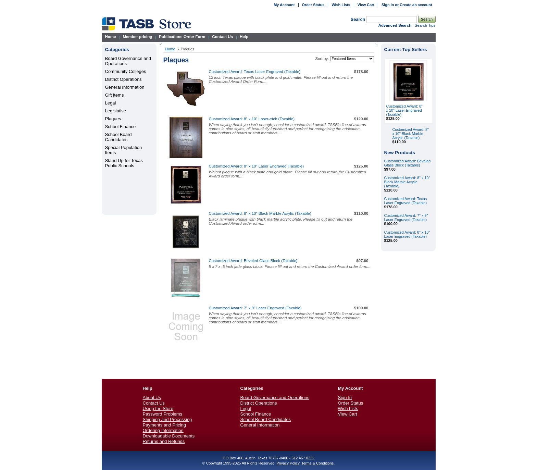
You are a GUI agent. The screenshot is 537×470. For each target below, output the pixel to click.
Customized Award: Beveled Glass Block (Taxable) (253, 261)
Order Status (313, 5)
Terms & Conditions (317, 463)
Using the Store (158, 408)
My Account (284, 5)
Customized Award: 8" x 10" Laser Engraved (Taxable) (256, 166)
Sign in (388, 5)
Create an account (416, 5)
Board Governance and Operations (275, 397)
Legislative (115, 110)
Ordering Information (163, 430)
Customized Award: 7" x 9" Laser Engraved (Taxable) (255, 308)
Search (358, 19)
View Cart (366, 5)
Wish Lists (341, 5)
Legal (110, 103)
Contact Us (154, 403)
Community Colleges (125, 71)
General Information (125, 87)
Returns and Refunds (164, 441)
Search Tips (425, 25)
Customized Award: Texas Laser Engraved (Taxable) (255, 72)
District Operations (123, 79)
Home (170, 49)
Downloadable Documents (169, 435)
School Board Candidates (118, 137)
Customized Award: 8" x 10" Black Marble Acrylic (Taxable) (260, 213)
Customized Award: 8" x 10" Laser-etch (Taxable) (252, 119)
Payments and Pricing (164, 425)
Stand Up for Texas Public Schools (124, 163)
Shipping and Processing (167, 419)
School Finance (120, 126)
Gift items (114, 95)
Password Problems (163, 414)
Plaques (113, 118)
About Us (152, 397)
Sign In (345, 397)
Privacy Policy (287, 463)
